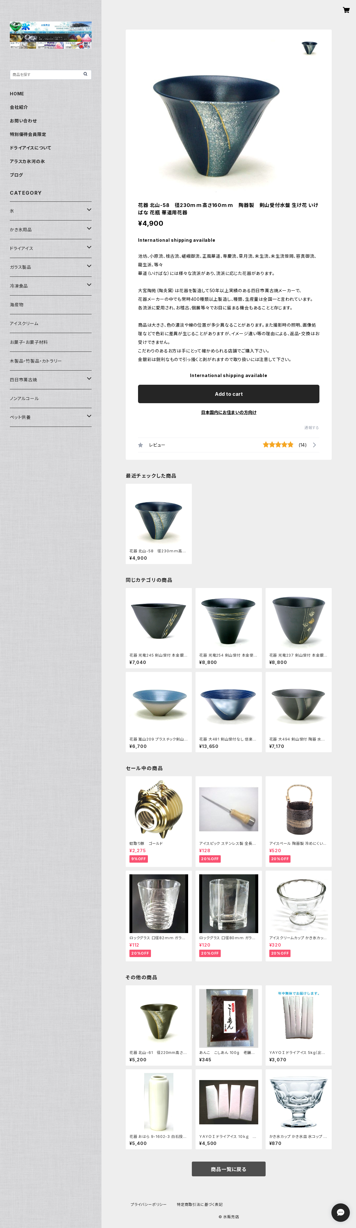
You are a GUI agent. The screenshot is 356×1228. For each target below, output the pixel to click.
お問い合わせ (23, 120)
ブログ (16, 174)
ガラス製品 (20, 267)
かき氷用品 (21, 229)
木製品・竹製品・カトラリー (36, 361)
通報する (311, 427)
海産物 (16, 304)
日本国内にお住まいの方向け (228, 412)
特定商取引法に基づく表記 (200, 1204)
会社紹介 (19, 107)
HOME (17, 93)
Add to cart (229, 394)
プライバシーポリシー (149, 1204)
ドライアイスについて (30, 147)
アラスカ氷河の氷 (27, 161)
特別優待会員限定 (28, 134)
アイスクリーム (24, 323)
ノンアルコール (24, 398)
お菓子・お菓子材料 (29, 342)
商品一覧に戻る (229, 1169)
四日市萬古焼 (23, 379)
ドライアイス (22, 248)
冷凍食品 (19, 285)
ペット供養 (20, 417)
